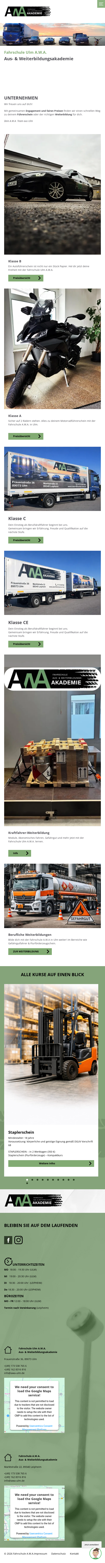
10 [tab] (75, 1181)
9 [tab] (69, 1181)
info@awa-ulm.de (14, 1373)
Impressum (40, 1553)
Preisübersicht (21, 278)
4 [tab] (43, 1181)
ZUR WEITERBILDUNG (26, 951)
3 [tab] (38, 1181)
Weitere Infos (47, 1163)
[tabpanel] (51, 1080)
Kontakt (74, 1553)
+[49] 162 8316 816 (15, 1369)
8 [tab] (64, 1181)
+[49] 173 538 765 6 (15, 1365)
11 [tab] (28, 1184)
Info (15, 853)
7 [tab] (59, 1181)
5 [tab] (48, 1181)
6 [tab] (54, 1181)
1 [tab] (28, 1181)
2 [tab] (33, 1181)
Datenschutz (58, 1553)
